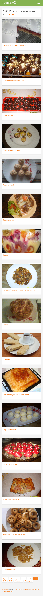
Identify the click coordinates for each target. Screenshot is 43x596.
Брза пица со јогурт (11, 500)
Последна (28, 581)
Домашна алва (9, 569)
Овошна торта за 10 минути (14, 45)
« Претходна (14, 579)
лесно (11, 14)
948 (10, 581)
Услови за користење (23, 589)
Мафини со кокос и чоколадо (15, 534)
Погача (6, 325)
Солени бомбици (10, 185)
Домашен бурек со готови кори (16, 395)
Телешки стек (8, 220)
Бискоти (6, 360)
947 (4, 581)
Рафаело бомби (9, 430)
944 (23, 579)
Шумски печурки (10, 465)
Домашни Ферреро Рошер (13, 80)
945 (30, 579)
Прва (5, 579)
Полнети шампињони (11, 150)
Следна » (18, 581)
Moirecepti (5, 589)
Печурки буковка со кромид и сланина (19, 290)
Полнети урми (9, 115)
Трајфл (5, 255)
